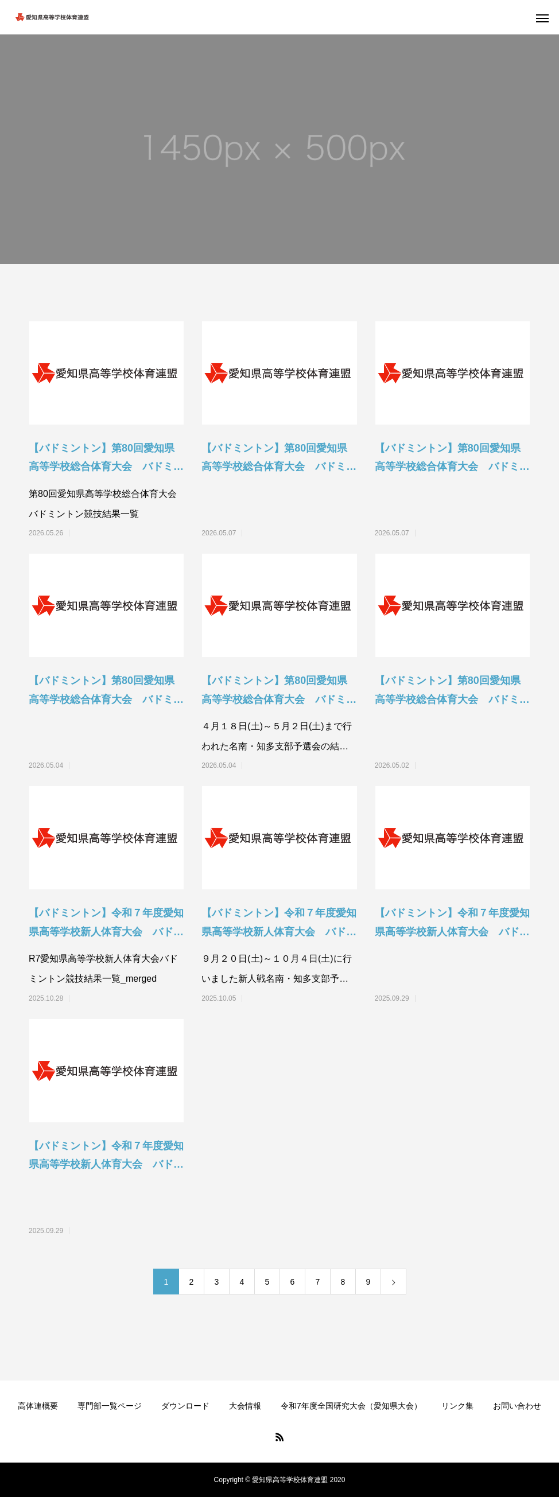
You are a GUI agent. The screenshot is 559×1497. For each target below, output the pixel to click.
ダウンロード (185, 1405)
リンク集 (457, 1405)
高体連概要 (38, 1405)
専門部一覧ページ (109, 1405)
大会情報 (245, 1405)
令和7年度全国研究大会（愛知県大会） (351, 1405)
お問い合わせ (517, 1405)
